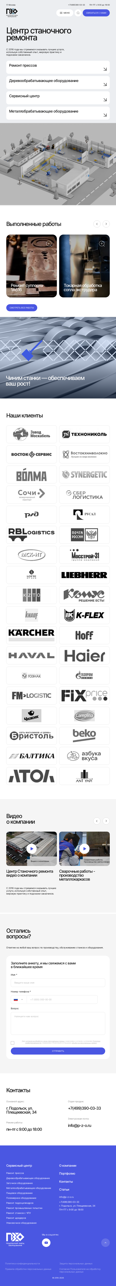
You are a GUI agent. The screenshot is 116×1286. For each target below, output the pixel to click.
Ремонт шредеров (16, 1217)
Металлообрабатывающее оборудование (28, 1188)
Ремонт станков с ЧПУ (18, 1213)
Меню (65, 12)
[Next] (106, 223)
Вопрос (15, 1008)
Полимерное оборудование (21, 1198)
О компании (67, 1165)
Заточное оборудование (19, 1183)
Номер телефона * (21, 991)
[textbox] (14, 999)
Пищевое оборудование (19, 1193)
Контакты (66, 1181)
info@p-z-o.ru (79, 1125)
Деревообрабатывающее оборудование (58, 82)
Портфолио (67, 1173)
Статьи (64, 1189)
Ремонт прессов (58, 67)
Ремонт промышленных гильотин (24, 1208)
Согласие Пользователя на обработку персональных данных (80, 1270)
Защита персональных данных (76, 1263)
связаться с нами (96, 13)
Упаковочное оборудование (21, 1222)
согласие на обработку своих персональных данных (45, 1041)
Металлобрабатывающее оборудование (58, 113)
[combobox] (19, 999)
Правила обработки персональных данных (28, 1269)
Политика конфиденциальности (22, 1263)
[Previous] (96, 223)
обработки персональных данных (84, 1043)
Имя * (14, 974)
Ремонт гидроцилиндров (19, 1202)
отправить (58, 1051)
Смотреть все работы (22, 307)
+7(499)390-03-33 (76, 5)
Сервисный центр (58, 97)
